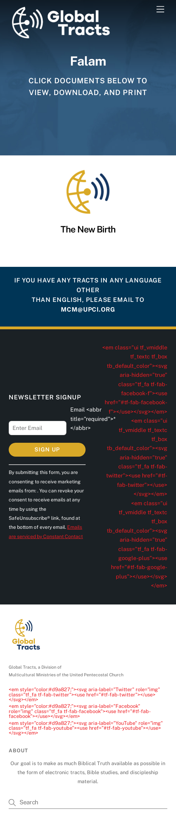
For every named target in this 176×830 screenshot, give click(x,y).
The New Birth (88, 229)
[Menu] (160, 9)
